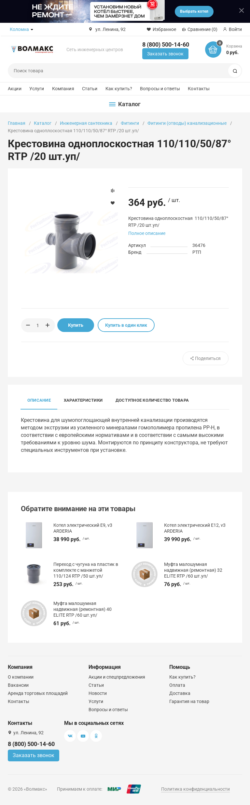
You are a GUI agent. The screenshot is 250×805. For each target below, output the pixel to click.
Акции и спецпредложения (117, 677)
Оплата (177, 685)
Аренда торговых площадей (38, 693)
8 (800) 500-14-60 (165, 44)
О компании (21, 677)
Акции (14, 88)
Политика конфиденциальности (195, 789)
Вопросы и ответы (160, 88)
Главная (16, 123)
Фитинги (130, 123)
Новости (98, 693)
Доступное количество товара (152, 400)
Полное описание (146, 233)
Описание (39, 400)
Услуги (36, 88)
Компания (63, 88)
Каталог (42, 123)
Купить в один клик (126, 325)
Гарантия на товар (189, 701)
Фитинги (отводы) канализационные (187, 123)
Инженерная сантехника (86, 123)
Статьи (90, 88)
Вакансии (18, 685)
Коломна (19, 29)
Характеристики (83, 400)
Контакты (199, 88)
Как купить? (118, 88)
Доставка (179, 693)
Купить (75, 325)
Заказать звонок (165, 53)
